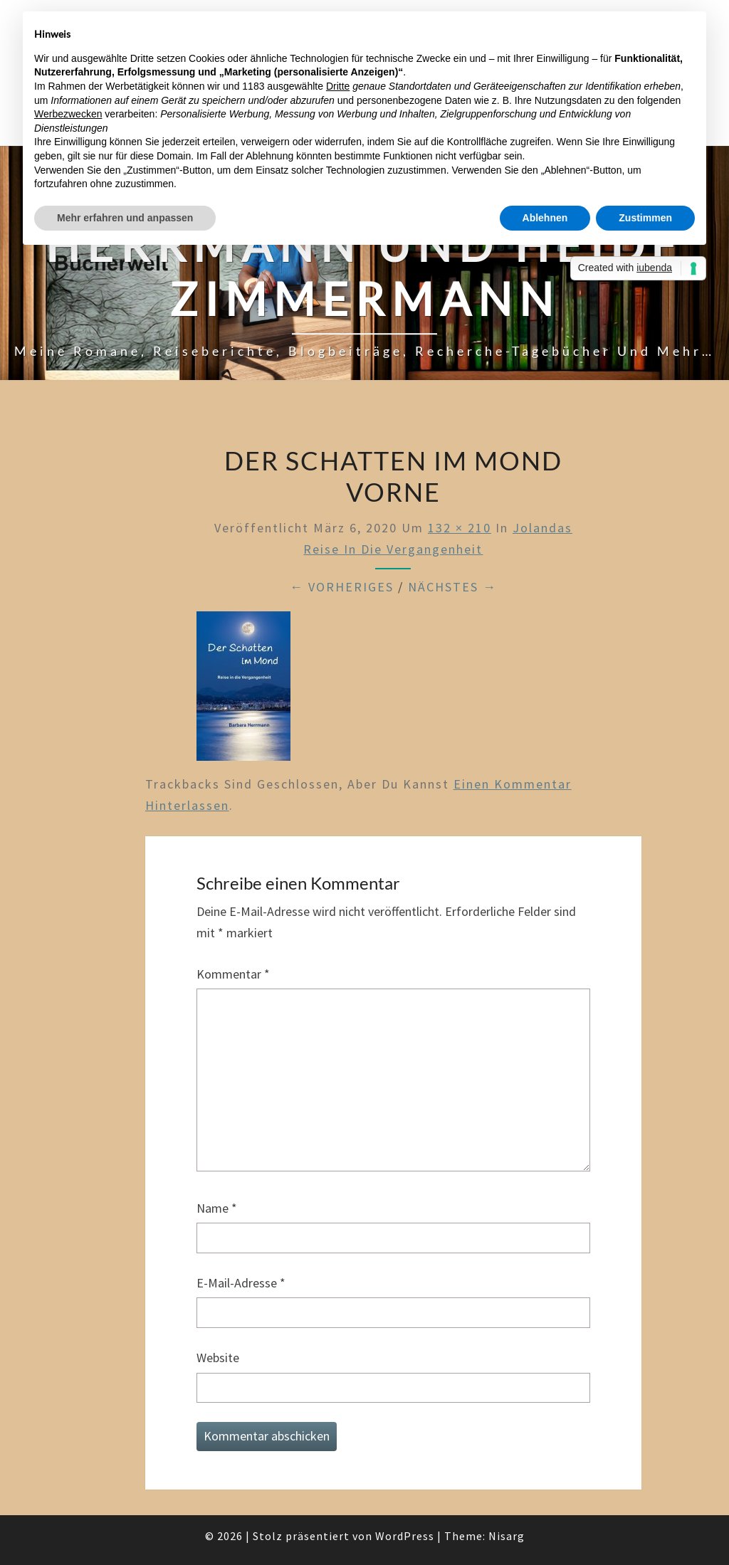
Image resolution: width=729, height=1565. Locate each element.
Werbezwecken (68, 114)
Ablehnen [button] (545, 217)
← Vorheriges (342, 587)
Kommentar (233, 974)
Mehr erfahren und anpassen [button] (125, 217)
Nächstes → (452, 587)
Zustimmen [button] (645, 217)
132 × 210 (459, 528)
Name (216, 1208)
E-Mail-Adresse (240, 1283)
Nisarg (506, 1536)
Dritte (338, 86)
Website (217, 1357)
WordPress (404, 1536)
